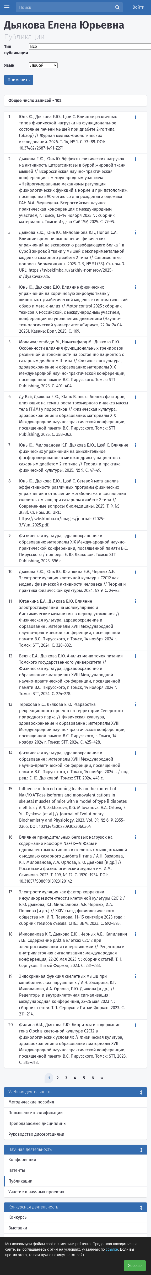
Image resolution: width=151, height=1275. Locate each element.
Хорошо (135, 1265)
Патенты (16, 1170)
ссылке (112, 1249)
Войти (139, 7)
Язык (9, 65)
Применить (19, 79)
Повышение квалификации (35, 1112)
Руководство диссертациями (36, 1134)
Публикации (20, 1181)
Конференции (22, 1159)
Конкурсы (18, 1217)
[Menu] (7, 7)
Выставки (17, 1227)
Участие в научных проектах (36, 1191)
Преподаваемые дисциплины (37, 1123)
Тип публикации (15, 49)
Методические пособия (31, 1102)
